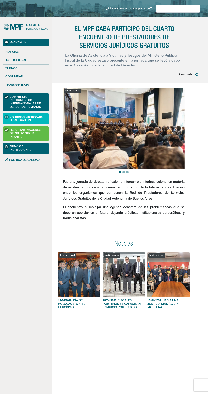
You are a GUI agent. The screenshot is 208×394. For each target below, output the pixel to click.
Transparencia (17, 85)
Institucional (16, 60)
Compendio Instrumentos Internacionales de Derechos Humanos (22, 102)
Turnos (11, 68)
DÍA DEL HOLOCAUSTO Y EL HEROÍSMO (79, 280)
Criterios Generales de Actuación (23, 118)
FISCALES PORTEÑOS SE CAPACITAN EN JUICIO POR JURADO (124, 280)
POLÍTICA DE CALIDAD (22, 160)
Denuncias (15, 42)
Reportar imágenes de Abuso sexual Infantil (22, 133)
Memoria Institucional (17, 148)
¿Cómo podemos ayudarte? (129, 8)
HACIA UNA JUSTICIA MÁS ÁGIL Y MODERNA (168, 280)
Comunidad (14, 76)
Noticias (12, 52)
